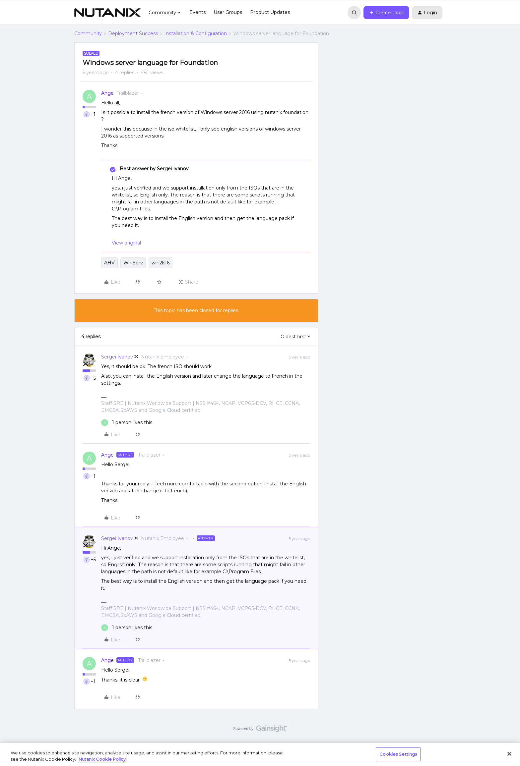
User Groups (228, 12)
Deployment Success (133, 33)
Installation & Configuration (195, 33)
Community (88, 33)
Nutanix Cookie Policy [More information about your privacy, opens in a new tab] (102, 759)
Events (197, 12)
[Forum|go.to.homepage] (107, 12)
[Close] (509, 753)
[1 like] (126, 422)
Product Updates (270, 12)
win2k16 (160, 263)
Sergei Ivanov (117, 357)
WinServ (133, 263)
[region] (260, 754)
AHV (109, 263)
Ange (107, 93)
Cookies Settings (398, 754)
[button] (386, 12)
